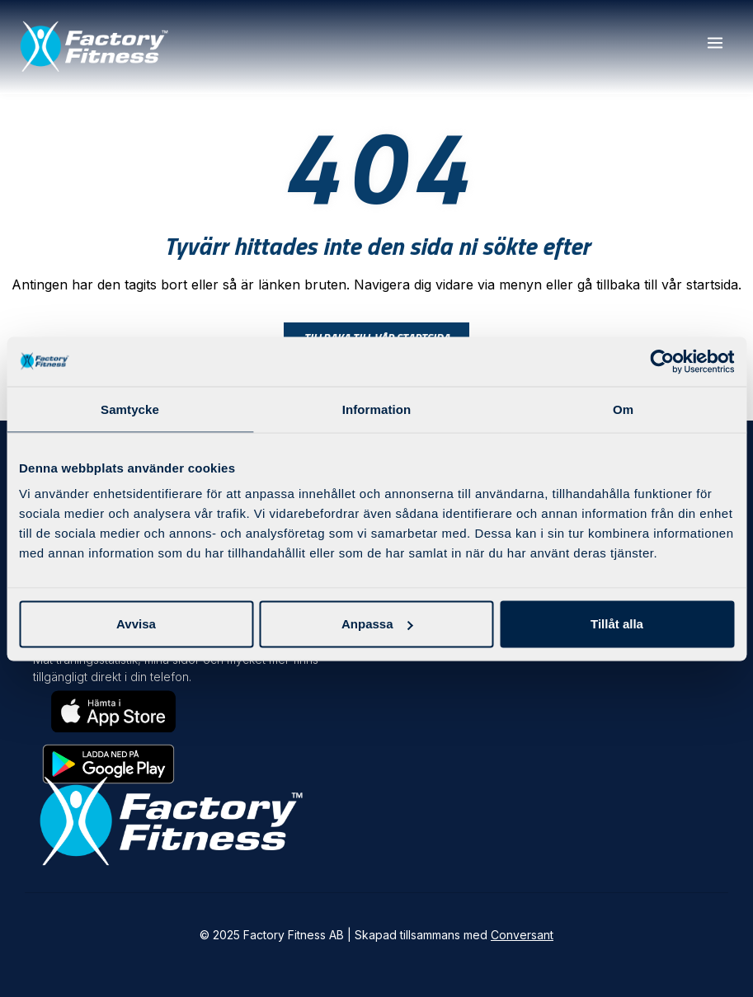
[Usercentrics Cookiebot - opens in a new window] (662, 361)
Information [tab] (377, 409)
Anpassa (377, 624)
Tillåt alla (617, 624)
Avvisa (136, 624)
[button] (714, 44)
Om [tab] (623, 409)
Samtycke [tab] (130, 409)
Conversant (522, 935)
